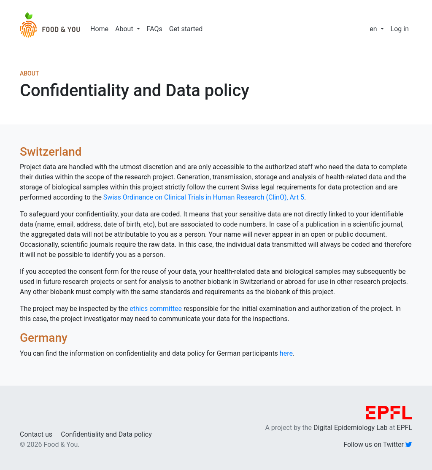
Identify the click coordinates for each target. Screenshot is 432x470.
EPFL (404, 428)
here (286, 353)
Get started (185, 29)
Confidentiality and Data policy (106, 434)
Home (99, 29)
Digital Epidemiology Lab (350, 428)
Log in (400, 29)
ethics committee (156, 309)
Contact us (36, 434)
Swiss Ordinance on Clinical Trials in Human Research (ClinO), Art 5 (203, 197)
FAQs (154, 29)
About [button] (125, 29)
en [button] (374, 29)
